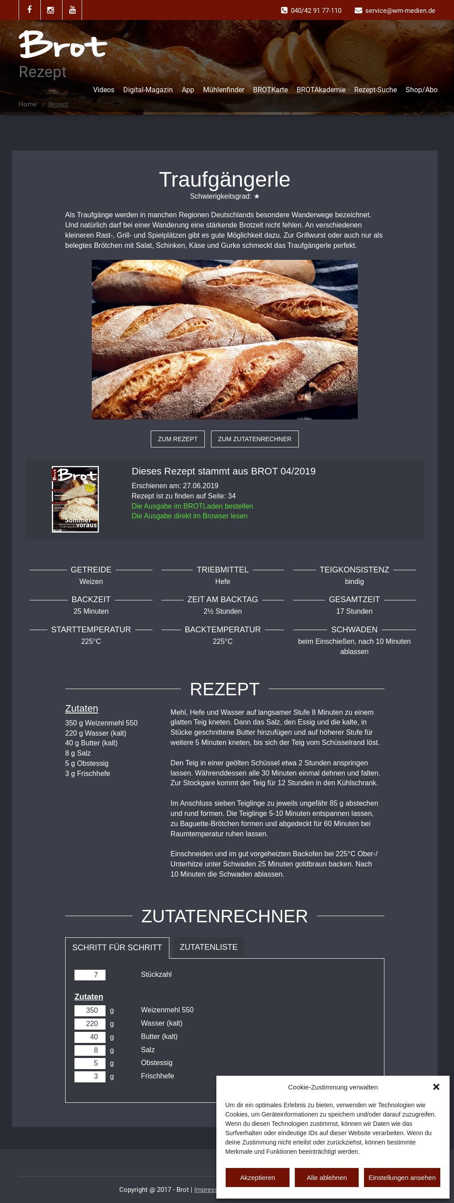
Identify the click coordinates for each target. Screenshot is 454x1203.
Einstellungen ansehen (402, 1177)
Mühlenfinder (223, 90)
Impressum (210, 1190)
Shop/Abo (422, 90)
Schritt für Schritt (117, 947)
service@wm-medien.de (400, 11)
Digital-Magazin (148, 90)
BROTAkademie (321, 90)
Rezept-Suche (375, 90)
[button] (436, 1086)
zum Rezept (177, 439)
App (188, 90)
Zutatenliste (209, 947)
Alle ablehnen (327, 1177)
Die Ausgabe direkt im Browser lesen (189, 516)
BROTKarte (270, 90)
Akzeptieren (257, 1177)
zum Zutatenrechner (255, 439)
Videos (103, 90)
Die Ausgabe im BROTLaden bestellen (192, 506)
